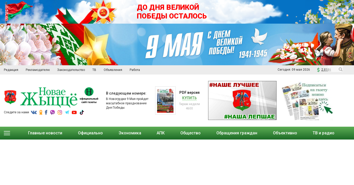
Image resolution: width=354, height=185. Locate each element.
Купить (189, 98)
